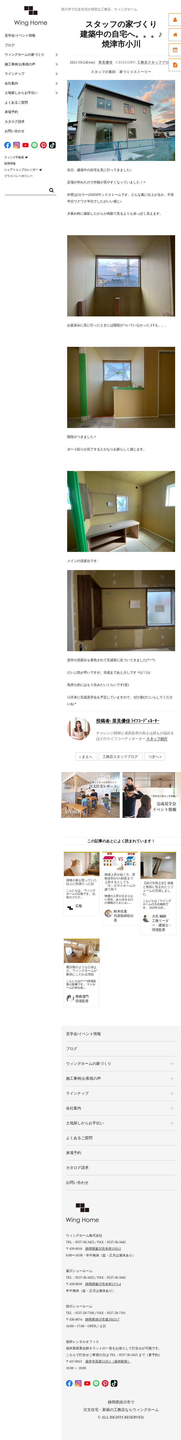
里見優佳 (106, 62)
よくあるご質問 (16, 102)
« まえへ (85, 757)
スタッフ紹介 (157, 739)
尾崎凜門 (82, 996)
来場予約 (11, 112)
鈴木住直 (120, 911)
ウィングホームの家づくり (24, 54)
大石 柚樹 (159, 916)
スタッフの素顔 (103, 72)
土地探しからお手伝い (21, 93)
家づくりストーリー (135, 72)
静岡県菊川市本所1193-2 (103, 1249)
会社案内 (11, 83)
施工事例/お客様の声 (20, 64)
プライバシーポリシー (18, 176)
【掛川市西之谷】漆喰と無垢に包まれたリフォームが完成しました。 (158, 888)
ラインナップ (15, 74)
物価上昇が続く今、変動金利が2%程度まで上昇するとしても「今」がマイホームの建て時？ (120, 882)
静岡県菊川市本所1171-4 (103, 1284)
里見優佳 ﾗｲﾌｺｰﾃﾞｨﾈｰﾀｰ (128, 720)
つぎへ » (154, 757)
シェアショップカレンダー (21, 169)
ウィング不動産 (14, 157)
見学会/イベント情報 (20, 35)
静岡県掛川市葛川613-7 (102, 1319)
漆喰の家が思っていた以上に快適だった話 (81, 882)
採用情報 (10, 163)
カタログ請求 (15, 121)
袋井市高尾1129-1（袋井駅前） (108, 1361)
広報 (78, 906)
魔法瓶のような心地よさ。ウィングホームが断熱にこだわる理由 (81, 970)
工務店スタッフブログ (155, 62)
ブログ (10, 45)
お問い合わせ (15, 131)
